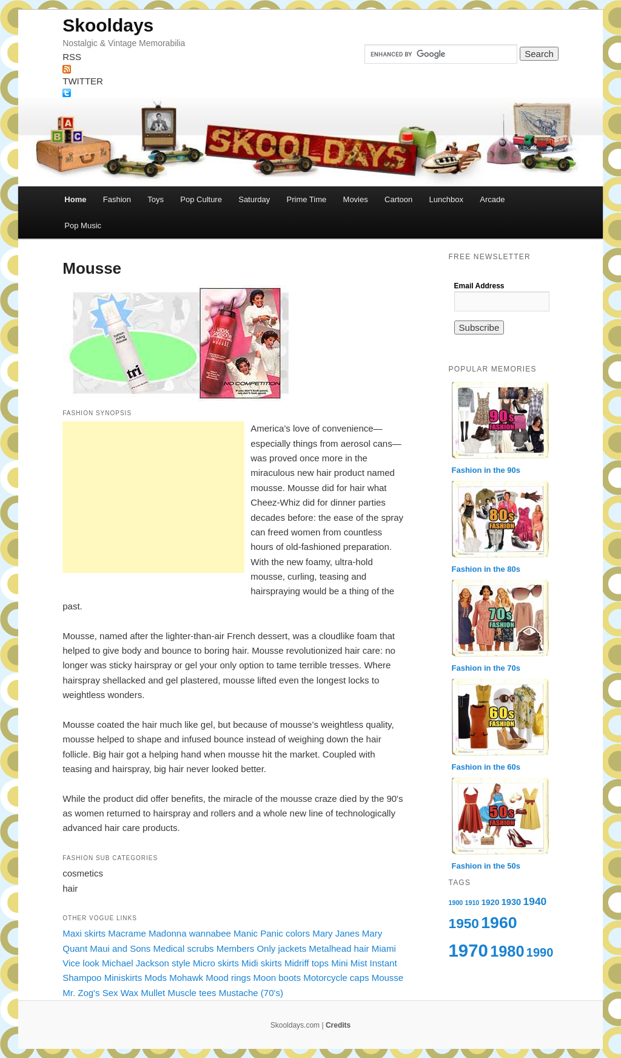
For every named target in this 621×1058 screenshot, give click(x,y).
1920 (491, 902)
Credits (338, 1025)
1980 (507, 951)
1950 (464, 923)
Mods (155, 977)
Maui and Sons (120, 948)
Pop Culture (201, 199)
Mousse (388, 977)
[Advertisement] (153, 497)
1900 (456, 902)
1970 (468, 950)
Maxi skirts (84, 933)
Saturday (254, 199)
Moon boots (277, 977)
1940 (535, 901)
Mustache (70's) (251, 993)
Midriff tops (306, 963)
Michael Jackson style (146, 963)
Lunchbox (446, 199)
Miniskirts (123, 977)
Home (75, 199)
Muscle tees (191, 993)
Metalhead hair (339, 948)
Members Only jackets (261, 948)
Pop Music (82, 225)
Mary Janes (336, 933)
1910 (472, 902)
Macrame (127, 933)
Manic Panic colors (271, 933)
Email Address (479, 286)
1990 (540, 952)
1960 (499, 923)
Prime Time (307, 199)
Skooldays (107, 25)
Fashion (117, 199)
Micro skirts (216, 963)
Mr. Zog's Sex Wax (100, 993)
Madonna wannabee (190, 933)
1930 (512, 902)
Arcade (492, 199)
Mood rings (228, 977)
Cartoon (398, 199)
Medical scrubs (183, 948)
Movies (355, 199)
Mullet (153, 993)
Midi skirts (261, 963)
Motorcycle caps (336, 977)
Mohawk (186, 977)
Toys (155, 199)
